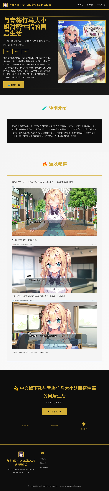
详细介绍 (80, 5)
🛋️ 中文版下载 (14, 85)
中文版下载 (101, 5)
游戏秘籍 (90, 5)
